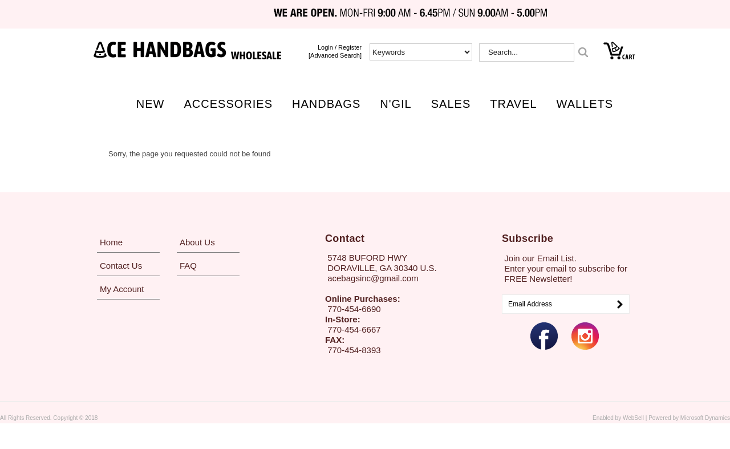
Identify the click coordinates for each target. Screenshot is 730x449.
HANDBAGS (326, 104)
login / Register (340, 47)
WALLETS (585, 104)
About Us (197, 242)
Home (111, 242)
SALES (451, 104)
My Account (122, 289)
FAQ (188, 265)
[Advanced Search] (335, 55)
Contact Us (121, 265)
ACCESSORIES (228, 104)
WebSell (633, 418)
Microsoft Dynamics (705, 418)
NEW (150, 104)
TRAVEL (513, 104)
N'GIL (396, 104)
